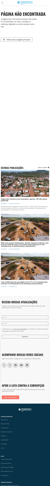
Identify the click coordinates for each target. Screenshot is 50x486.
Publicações (4, 444)
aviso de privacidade (20, 329)
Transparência (4, 428)
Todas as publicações (6, 459)
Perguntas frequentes (6, 432)
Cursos (3, 448)
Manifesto (3, 436)
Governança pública (6, 463)
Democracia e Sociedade (7, 467)
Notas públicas (4, 475)
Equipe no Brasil (5, 424)
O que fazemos (5, 440)
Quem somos (4, 419)
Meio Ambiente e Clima (7, 471)
